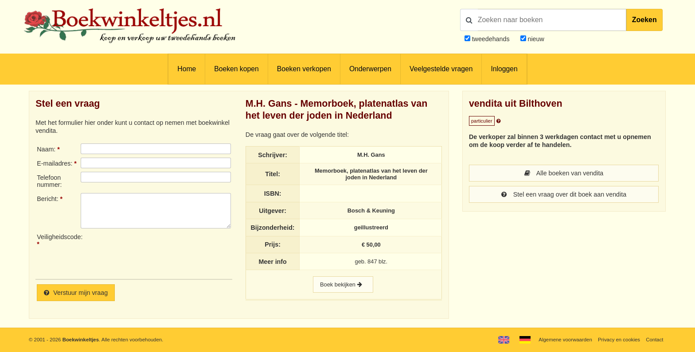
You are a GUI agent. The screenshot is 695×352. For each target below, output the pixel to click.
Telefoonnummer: (49, 181)
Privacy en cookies (619, 339)
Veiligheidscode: (58, 236)
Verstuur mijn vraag (76, 292)
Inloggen (504, 69)
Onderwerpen (370, 69)
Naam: (46, 149)
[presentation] (154, 253)
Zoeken (644, 19)
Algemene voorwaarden (565, 339)
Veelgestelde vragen (441, 69)
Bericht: (47, 198)
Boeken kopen (236, 69)
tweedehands (491, 39)
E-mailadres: (54, 163)
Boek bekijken (343, 284)
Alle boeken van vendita (563, 173)
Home (186, 69)
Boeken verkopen (304, 69)
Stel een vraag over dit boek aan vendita (563, 194)
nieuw (535, 39)
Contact (654, 339)
